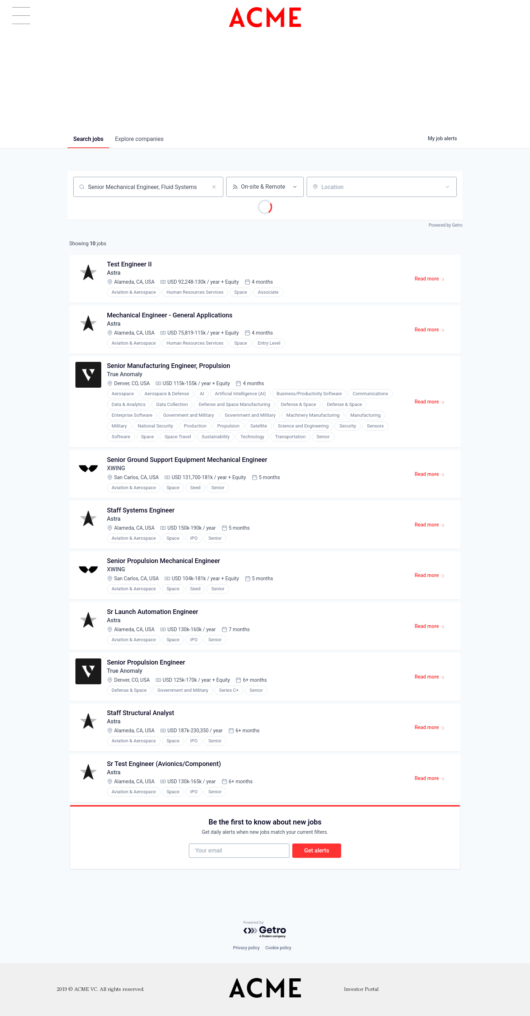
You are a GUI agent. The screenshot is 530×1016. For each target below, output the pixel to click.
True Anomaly (125, 375)
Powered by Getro (445, 225)
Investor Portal (361, 989)
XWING (116, 469)
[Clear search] (214, 187)
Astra (114, 273)
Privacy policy (246, 948)
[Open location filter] (447, 187)
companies (139, 139)
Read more (433, 280)
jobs (88, 139)
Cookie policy (278, 948)
